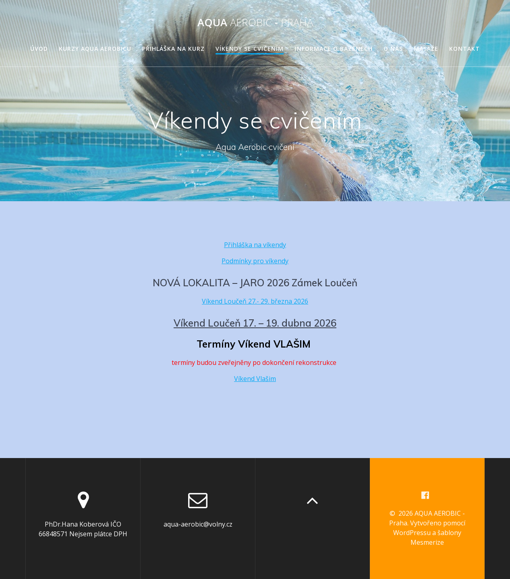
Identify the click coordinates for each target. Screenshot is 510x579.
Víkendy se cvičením (250, 48)
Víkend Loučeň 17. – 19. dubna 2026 (255, 323)
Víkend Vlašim (255, 378)
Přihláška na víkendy (255, 244)
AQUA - (255, 22)
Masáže (426, 48)
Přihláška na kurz (173, 48)
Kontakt (464, 48)
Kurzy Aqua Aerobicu (95, 48)
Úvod (39, 48)
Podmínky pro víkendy (255, 260)
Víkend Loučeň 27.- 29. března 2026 (255, 301)
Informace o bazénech (334, 48)
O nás (393, 48)
